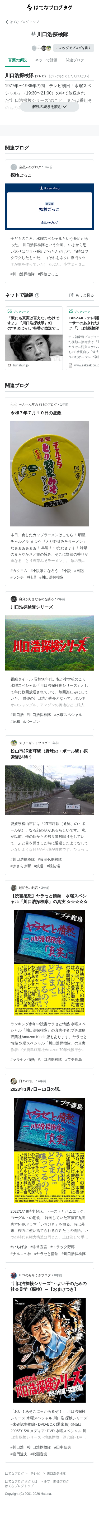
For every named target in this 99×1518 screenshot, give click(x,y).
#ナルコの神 (21, 1254)
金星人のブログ (30, 167)
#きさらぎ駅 (21, 866)
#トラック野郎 (62, 1247)
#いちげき (19, 1247)
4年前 (42, 1081)
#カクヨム (19, 571)
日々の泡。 (27, 1081)
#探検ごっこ (48, 274)
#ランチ (17, 577)
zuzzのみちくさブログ (35, 1275)
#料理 (31, 577)
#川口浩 (17, 715)
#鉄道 (39, 866)
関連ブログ (75, 60)
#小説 (66, 571)
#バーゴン (31, 721)
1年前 (48, 167)
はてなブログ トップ (22, 22)
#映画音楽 (39, 1454)
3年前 (55, 743)
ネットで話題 (46, 60)
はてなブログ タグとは (21, 1481)
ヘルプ (45, 1481)
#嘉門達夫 (19, 1454)
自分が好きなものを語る (36, 599)
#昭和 (15, 721)
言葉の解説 (17, 60)
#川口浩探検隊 (23, 274)
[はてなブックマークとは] (37, 295)
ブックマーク (18, 311)
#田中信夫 (62, 1447)
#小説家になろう (45, 571)
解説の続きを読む (49, 106)
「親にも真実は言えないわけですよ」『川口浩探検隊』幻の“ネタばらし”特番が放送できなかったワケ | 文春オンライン (33, 323)
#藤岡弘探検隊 (50, 859)
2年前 (61, 599)
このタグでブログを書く (73, 48)
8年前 (58, 1275)
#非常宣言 (39, 1247)
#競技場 (53, 866)
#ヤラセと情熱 (23, 1059)
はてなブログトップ (19, 1486)
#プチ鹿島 (73, 1059)
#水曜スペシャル (68, 715)
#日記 (79, 571)
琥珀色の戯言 (28, 888)
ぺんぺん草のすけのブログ (38, 404)
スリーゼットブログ (33, 743)
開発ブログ (61, 1481)
